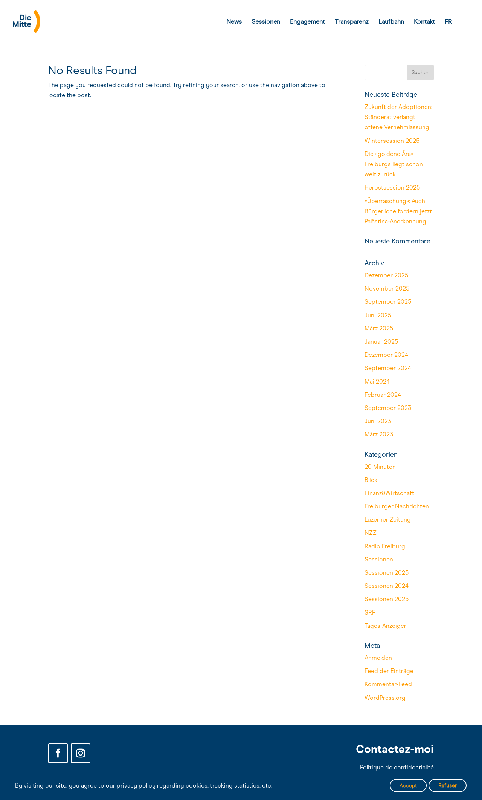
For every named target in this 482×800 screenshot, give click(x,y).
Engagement (307, 22)
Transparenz (352, 22)
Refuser (447, 785)
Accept (408, 785)
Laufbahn (391, 22)
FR (448, 22)
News (234, 22)
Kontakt (424, 22)
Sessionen (266, 22)
